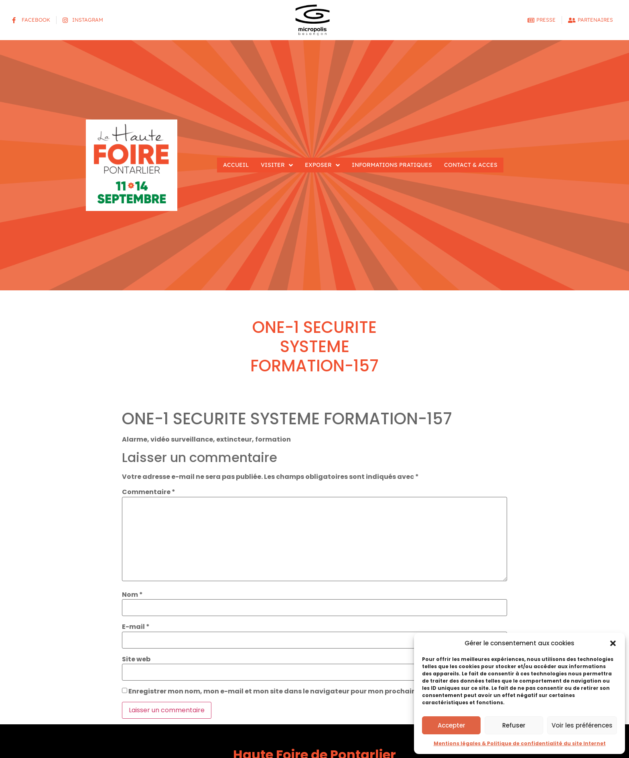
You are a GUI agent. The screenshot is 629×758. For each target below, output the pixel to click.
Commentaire (148, 492)
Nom (132, 595)
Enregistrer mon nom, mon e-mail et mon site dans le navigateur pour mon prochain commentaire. (297, 691)
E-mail (136, 627)
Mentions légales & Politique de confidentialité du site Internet (520, 743)
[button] (613, 643)
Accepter (451, 725)
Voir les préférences (582, 725)
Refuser (514, 725)
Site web (136, 659)
